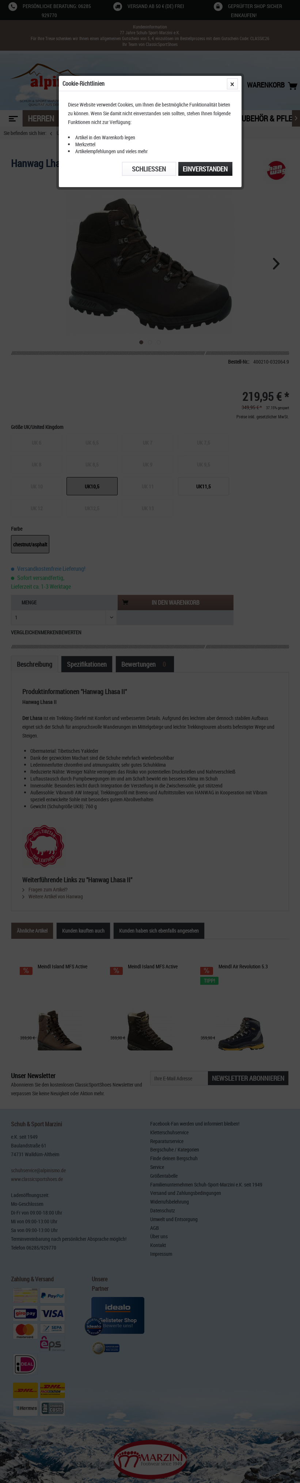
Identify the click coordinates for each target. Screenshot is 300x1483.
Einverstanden (205, 168)
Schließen (149, 168)
